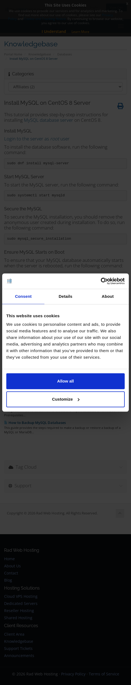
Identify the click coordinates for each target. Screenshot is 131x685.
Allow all (65, 381)
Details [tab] (65, 296)
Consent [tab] (23, 296)
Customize (65, 399)
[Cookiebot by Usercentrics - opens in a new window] (101, 281)
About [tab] (108, 296)
